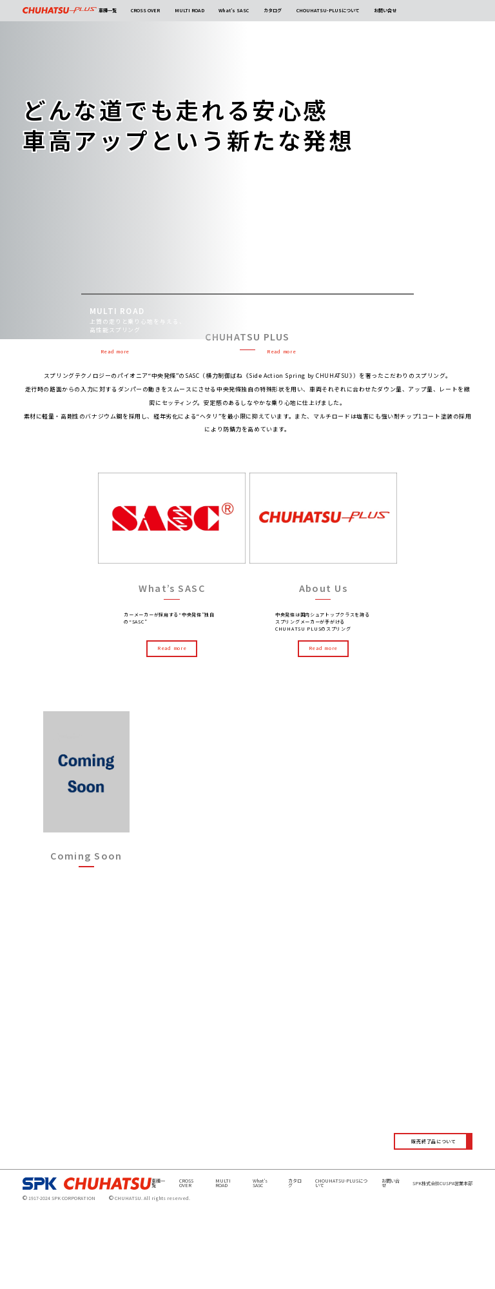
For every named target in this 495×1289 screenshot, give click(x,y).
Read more (115, 351)
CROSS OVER (145, 10)
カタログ (273, 10)
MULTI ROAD (189, 10)
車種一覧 (108, 10)
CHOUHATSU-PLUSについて (328, 10)
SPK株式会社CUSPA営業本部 (442, 1263)
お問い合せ (385, 10)
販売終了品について (433, 1221)
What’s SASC (233, 10)
